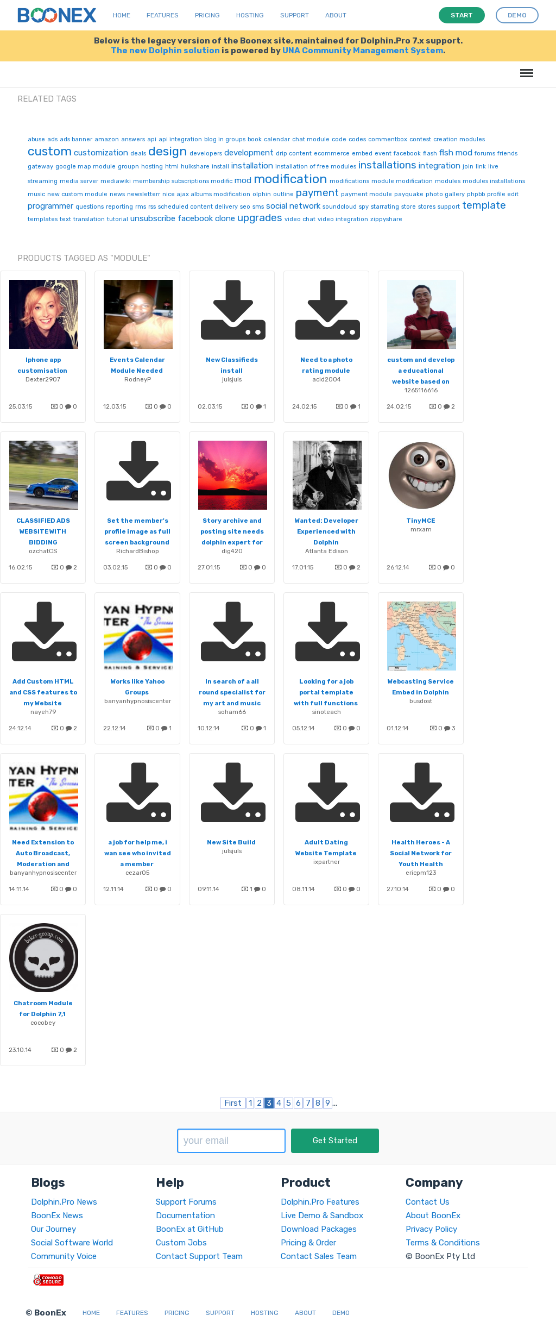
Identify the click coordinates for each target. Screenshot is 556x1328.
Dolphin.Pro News (64, 1202)
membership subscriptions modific (182, 181)
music (36, 194)
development (249, 153)
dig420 (232, 551)
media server (79, 181)
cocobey (42, 1022)
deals (138, 153)
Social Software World (72, 1243)
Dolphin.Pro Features (320, 1202)
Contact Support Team (199, 1256)
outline (283, 194)
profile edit (503, 194)
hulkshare (195, 166)
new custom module (77, 194)
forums (485, 153)
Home (121, 15)
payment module (366, 194)
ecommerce (332, 153)
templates (43, 219)
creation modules (459, 139)
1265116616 (421, 390)
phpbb (476, 194)
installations (387, 165)
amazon (106, 139)
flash (430, 153)
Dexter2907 (43, 379)
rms (140, 206)
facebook (407, 153)
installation (252, 166)
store (408, 206)
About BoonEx (433, 1215)
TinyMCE (420, 520)
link (481, 166)
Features (163, 15)
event (383, 153)
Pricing (207, 15)
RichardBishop (137, 551)
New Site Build (231, 842)
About (335, 15)
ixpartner (326, 862)
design (167, 151)
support (449, 206)
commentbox (387, 139)
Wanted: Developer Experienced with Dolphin (326, 531)
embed (362, 153)
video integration (343, 219)
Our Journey (53, 1229)
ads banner (76, 139)
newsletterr (143, 194)
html (172, 166)
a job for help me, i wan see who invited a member (137, 853)
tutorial (117, 219)
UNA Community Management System (362, 50)
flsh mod (455, 153)
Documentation (185, 1215)
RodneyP (137, 379)
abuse (36, 139)
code (339, 139)
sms (258, 206)
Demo (341, 1313)
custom (50, 151)
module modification (402, 181)
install (220, 166)
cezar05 (137, 872)
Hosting (250, 15)
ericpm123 (421, 872)
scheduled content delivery (198, 206)
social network (293, 206)
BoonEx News (57, 1215)
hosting (152, 166)
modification (290, 178)
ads (52, 139)
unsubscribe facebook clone (182, 218)
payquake (409, 194)
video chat (300, 219)
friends (507, 153)
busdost (420, 701)
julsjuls (232, 379)
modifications (349, 181)
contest (420, 139)
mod (243, 180)
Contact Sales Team (319, 1256)
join (468, 166)
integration (439, 166)
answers (133, 139)
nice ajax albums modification (206, 194)
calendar (277, 139)
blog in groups (224, 139)
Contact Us (428, 1202)
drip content (294, 153)
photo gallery (445, 194)
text (65, 219)
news (117, 194)
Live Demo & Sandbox (322, 1215)
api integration (180, 139)
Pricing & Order (308, 1243)
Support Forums (186, 1202)
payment (317, 192)
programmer (50, 206)
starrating (385, 206)
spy (364, 206)
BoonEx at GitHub (190, 1229)
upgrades (259, 217)
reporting (119, 206)
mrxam (421, 529)
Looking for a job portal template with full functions (326, 692)
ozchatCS (43, 551)
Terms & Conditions (443, 1243)
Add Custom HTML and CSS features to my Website (43, 692)
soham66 (232, 712)
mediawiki (115, 181)
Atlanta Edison (326, 551)
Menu (525, 67)
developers (205, 153)
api (151, 139)
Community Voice (64, 1256)
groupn (128, 166)
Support (294, 15)
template (484, 205)
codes (357, 139)
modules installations (494, 181)
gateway (40, 166)
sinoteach (326, 712)
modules (447, 181)
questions (89, 206)
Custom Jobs (181, 1243)
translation (89, 219)
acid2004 (326, 379)
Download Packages (319, 1229)
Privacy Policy (431, 1229)
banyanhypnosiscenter (137, 701)
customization (101, 153)
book (255, 139)
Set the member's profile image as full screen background (137, 531)
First (233, 1103)
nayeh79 (43, 712)
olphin (261, 194)
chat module (311, 139)
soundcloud (340, 206)
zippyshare (386, 219)
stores (426, 206)
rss (152, 206)
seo (245, 206)
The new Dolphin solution (165, 50)
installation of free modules (315, 166)
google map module (85, 166)
